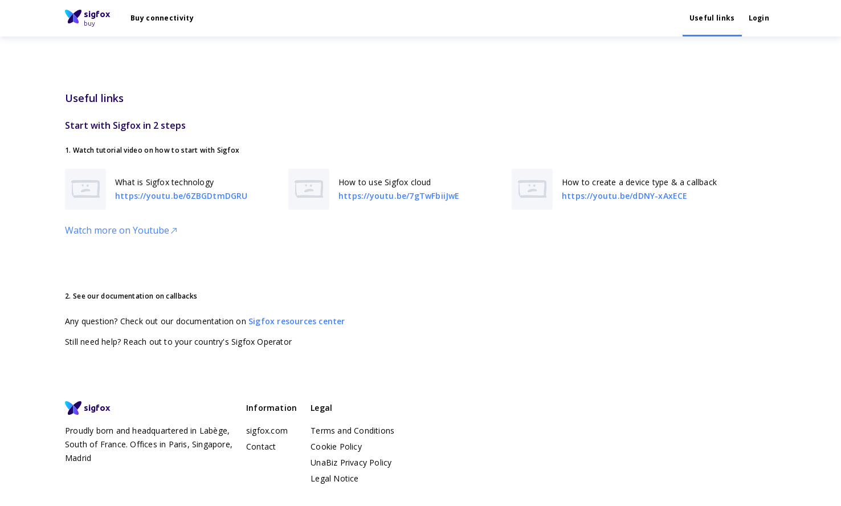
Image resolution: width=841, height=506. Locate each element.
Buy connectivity (162, 18)
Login (759, 18)
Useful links (712, 18)
